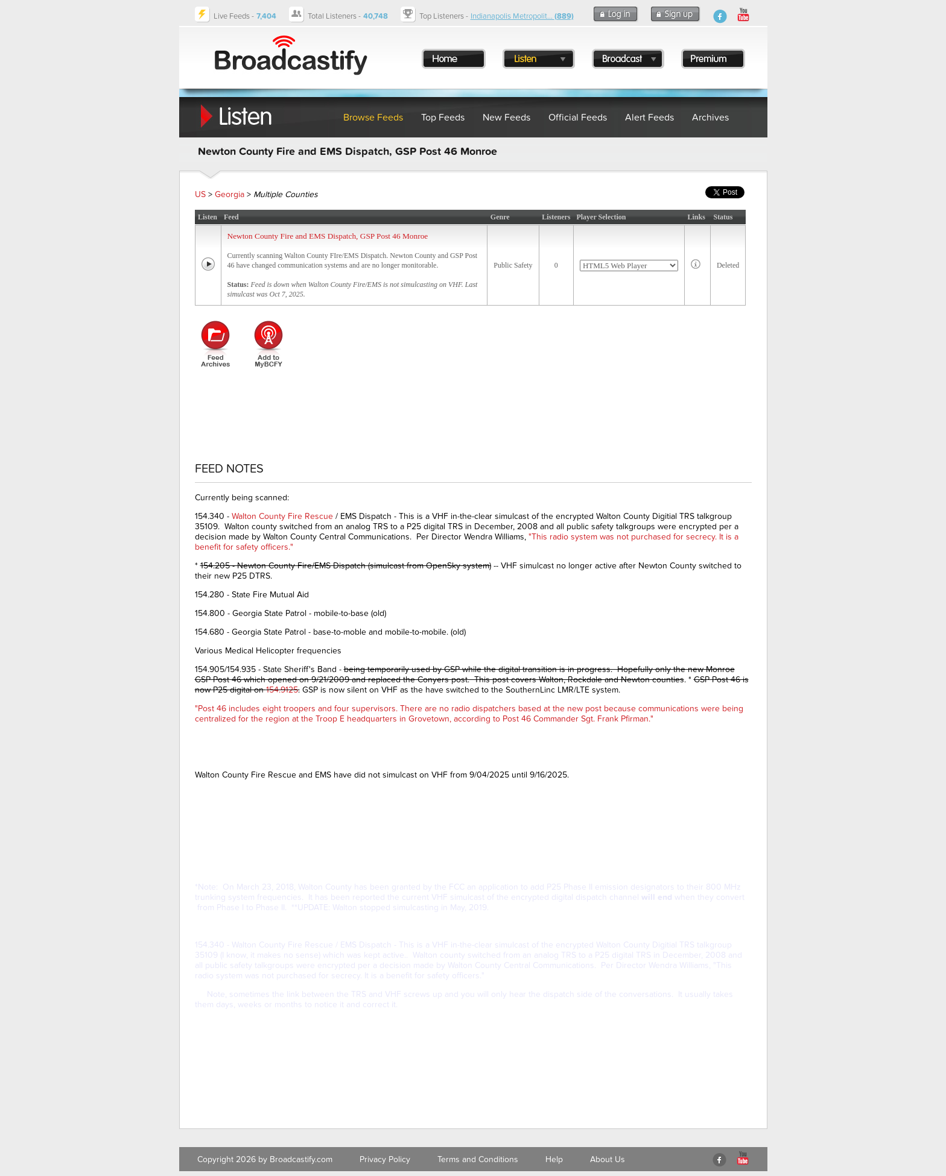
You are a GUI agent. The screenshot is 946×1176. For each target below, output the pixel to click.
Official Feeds (577, 118)
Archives (710, 118)
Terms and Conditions (477, 1159)
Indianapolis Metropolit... (522, 16)
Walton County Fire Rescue (282, 516)
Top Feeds (443, 118)
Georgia (229, 194)
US (200, 194)
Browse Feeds (373, 118)
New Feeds (506, 118)
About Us (607, 1159)
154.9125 (282, 690)
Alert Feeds (649, 118)
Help (554, 1159)
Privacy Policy (385, 1159)
